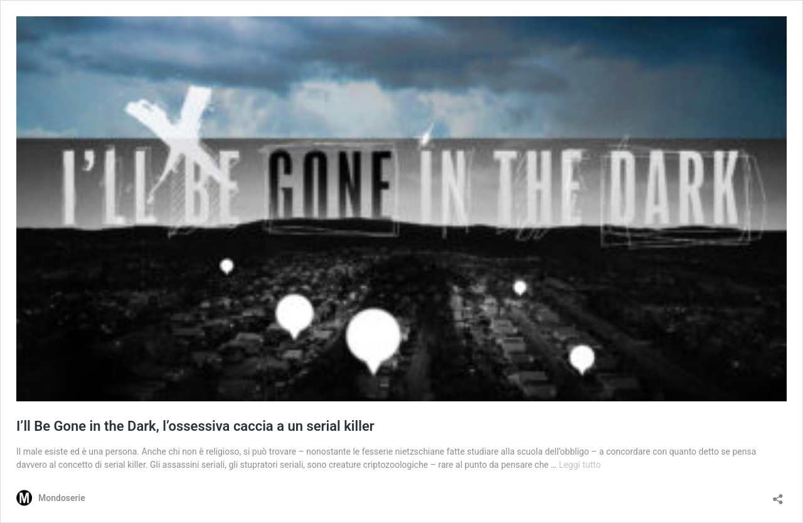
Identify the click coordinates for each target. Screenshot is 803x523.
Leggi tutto (580, 465)
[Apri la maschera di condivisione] (778, 495)
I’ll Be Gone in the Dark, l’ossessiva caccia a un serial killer (195, 426)
